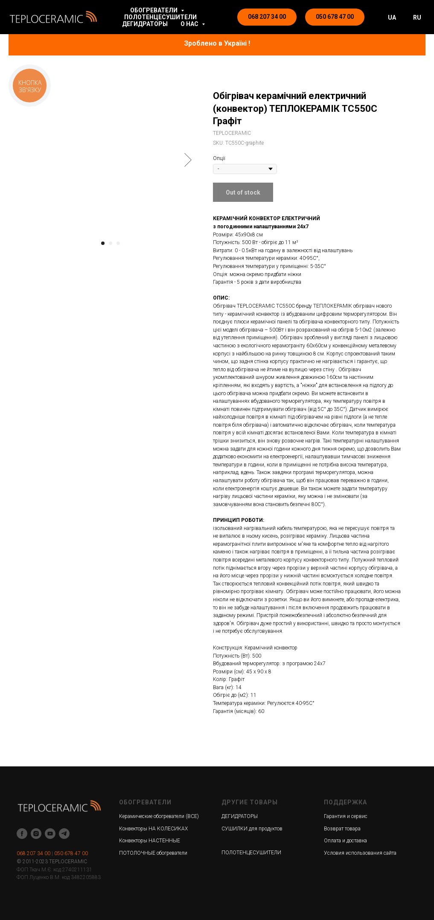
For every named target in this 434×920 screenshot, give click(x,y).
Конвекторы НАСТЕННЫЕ (149, 841)
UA (392, 17)
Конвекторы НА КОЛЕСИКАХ (153, 829)
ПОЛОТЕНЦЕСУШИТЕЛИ (160, 17)
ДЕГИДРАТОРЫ (145, 23)
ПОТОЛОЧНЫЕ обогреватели (153, 853)
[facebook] (22, 833)
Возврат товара (342, 829)
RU (417, 17)
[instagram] (36, 833)
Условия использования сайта (360, 853)
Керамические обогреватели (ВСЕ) (159, 816)
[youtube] (50, 833)
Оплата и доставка (345, 841)
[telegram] (64, 833)
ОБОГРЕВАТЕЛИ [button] (154, 10)
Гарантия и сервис (345, 816)
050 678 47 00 (71, 853)
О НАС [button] (190, 23)
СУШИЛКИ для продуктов (252, 829)
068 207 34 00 (33, 853)
